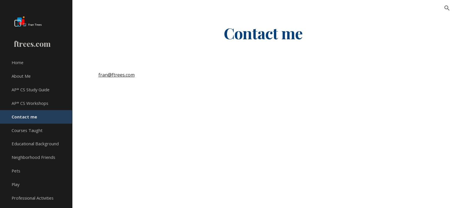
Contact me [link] (24, 117)
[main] (263, 32)
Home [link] (17, 62)
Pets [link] (16, 171)
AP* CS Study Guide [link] (31, 89)
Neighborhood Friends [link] (33, 157)
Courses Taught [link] (27, 130)
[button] (447, 8)
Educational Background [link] (35, 143)
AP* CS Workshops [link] (30, 103)
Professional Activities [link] (33, 198)
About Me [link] (21, 76)
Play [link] (15, 184)
